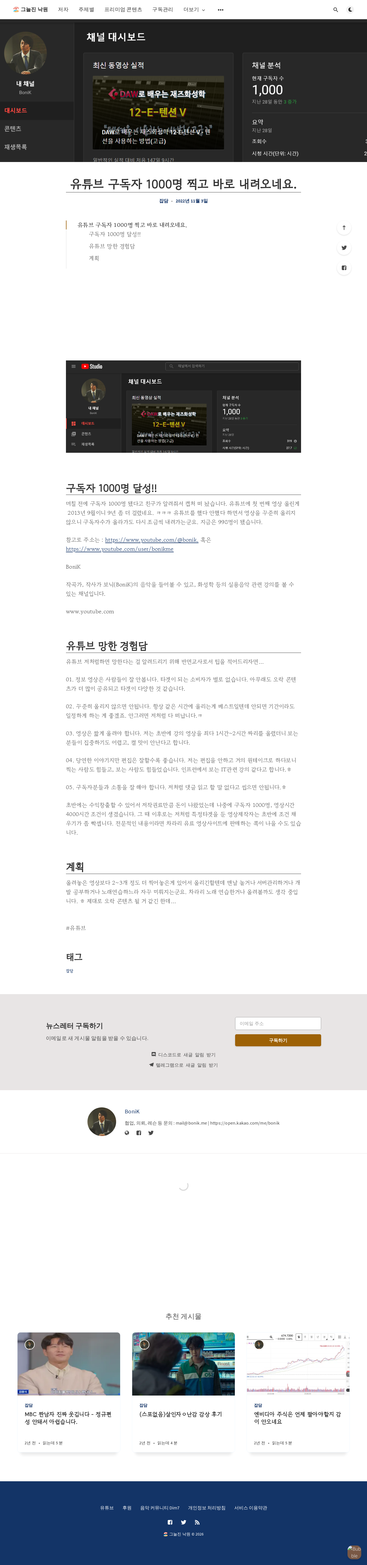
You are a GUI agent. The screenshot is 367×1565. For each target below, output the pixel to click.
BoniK (132, 1111)
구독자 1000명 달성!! (115, 234)
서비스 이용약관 (250, 1508)
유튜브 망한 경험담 (112, 246)
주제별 (86, 9)
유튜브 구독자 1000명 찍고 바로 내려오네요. (132, 225)
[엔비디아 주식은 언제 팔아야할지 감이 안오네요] (298, 1431)
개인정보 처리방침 (207, 1508)
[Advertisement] (183, 312)
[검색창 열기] (335, 9)
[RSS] (197, 1522)
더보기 (195, 10)
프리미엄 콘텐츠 (123, 9)
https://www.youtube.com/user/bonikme (120, 549)
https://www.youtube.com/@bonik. (151, 540)
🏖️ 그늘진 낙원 (30, 9)
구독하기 (278, 1040)
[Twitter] (344, 248)
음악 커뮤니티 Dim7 (159, 1508)
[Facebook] (344, 268)
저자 (63, 9)
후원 (127, 1508)
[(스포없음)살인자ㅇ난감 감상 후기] (183, 1431)
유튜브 (107, 1508)
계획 (94, 258)
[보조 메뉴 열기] (220, 9)
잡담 (163, 200)
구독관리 (162, 9)
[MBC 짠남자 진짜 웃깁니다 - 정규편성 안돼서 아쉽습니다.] (68, 1431)
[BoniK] (101, 1121)
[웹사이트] (127, 1133)
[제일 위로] (344, 227)
